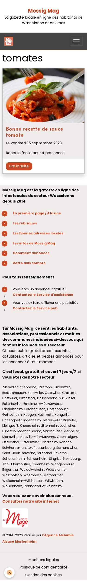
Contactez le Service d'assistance (43, 294)
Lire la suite (19, 166)
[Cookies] (9, 572)
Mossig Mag (43, 10)
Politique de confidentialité (43, 567)
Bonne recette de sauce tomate (34, 132)
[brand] (9, 41)
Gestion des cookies (43, 575)
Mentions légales (43, 559)
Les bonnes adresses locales (38, 233)
